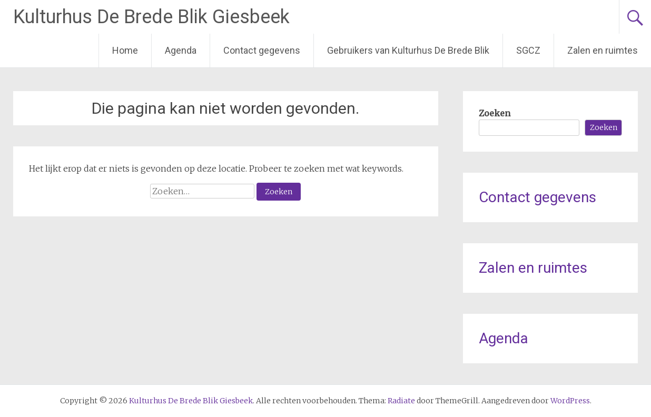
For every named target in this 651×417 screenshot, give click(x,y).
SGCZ (528, 50)
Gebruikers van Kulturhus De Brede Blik (408, 50)
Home (125, 50)
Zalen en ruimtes (602, 50)
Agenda (180, 50)
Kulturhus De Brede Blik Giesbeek (151, 17)
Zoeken (494, 113)
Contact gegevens (261, 50)
